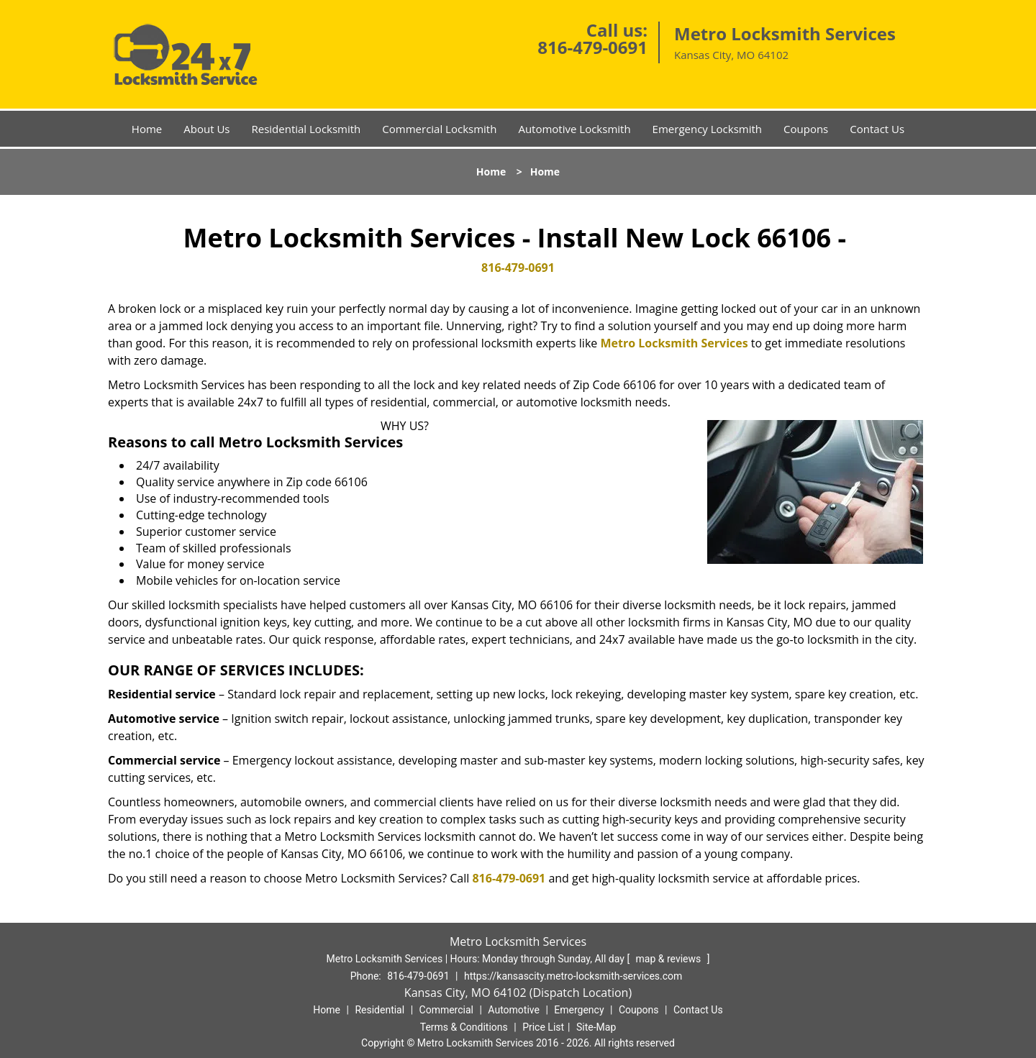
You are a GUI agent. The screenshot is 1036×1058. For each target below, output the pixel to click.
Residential (379, 1010)
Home (147, 129)
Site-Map (596, 1027)
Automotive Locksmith (574, 129)
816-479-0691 (592, 47)
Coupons (805, 129)
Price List (543, 1027)
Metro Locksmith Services (674, 343)
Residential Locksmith (305, 129)
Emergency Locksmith (707, 129)
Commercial (446, 1010)
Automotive (514, 1010)
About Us (206, 129)
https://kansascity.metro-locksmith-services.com (573, 976)
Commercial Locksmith (439, 129)
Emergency (579, 1010)
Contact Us (877, 129)
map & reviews (670, 958)
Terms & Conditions (464, 1027)
